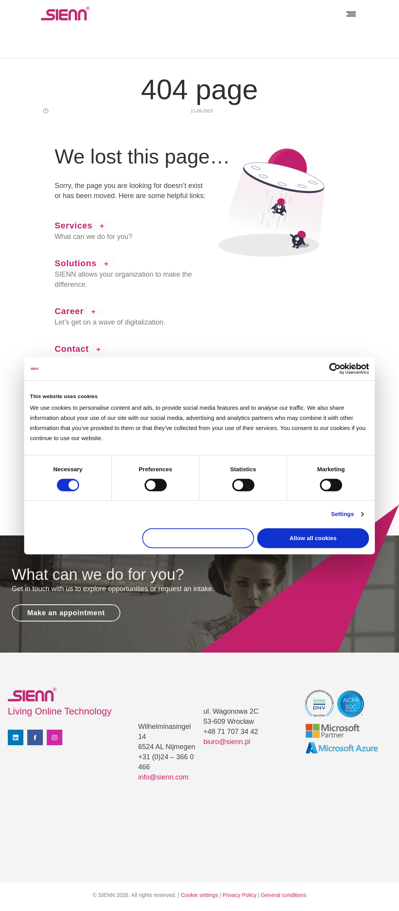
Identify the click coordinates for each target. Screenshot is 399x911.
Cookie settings (199, 895)
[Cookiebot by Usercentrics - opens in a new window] (335, 368)
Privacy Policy (239, 895)
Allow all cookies (313, 538)
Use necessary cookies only (198, 538)
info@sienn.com (163, 777)
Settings (342, 514)
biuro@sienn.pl (226, 742)
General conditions (284, 895)
